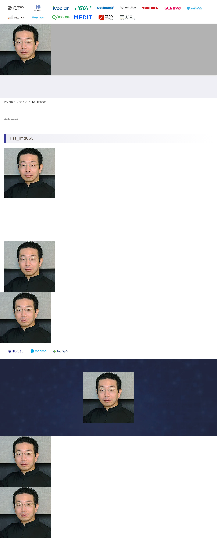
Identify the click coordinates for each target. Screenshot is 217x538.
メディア (22, 101)
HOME (8, 101)
